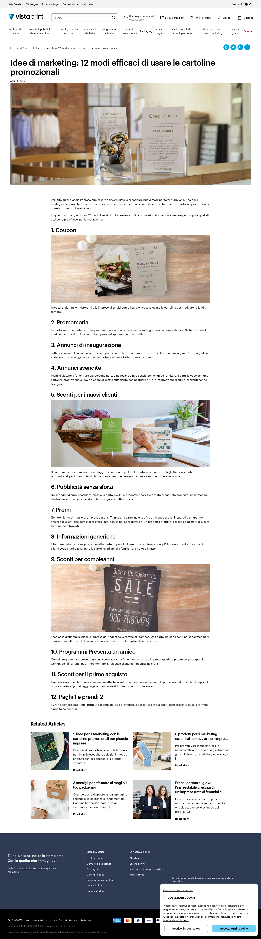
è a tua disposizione (31, 868)
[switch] (244, 4)
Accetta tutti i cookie (234, 928)
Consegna (93, 869)
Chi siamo (135, 858)
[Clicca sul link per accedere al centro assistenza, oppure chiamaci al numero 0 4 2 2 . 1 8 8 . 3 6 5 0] (139, 17)
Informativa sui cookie (176, 920)
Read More (83, 770)
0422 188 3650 (15, 920)
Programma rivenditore (100, 879)
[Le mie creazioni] (172, 17)
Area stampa (136, 874)
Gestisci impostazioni (186, 928)
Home (28, 920)
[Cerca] (113, 17)
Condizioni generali (69, 920)
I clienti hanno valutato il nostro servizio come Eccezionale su (202, 879)
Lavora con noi (137, 863)
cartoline (170, 307)
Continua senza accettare (178, 890)
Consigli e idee (95, 874)
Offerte (248, 31)
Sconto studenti (96, 890)
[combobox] (82, 17)
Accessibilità (94, 885)
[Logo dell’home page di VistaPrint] (26, 17)
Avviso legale (87, 920)
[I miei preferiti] (200, 17)
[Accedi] (224, 17)
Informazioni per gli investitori (147, 869)
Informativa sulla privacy (45, 920)
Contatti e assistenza (99, 863)
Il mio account (95, 858)
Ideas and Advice (20, 47)
